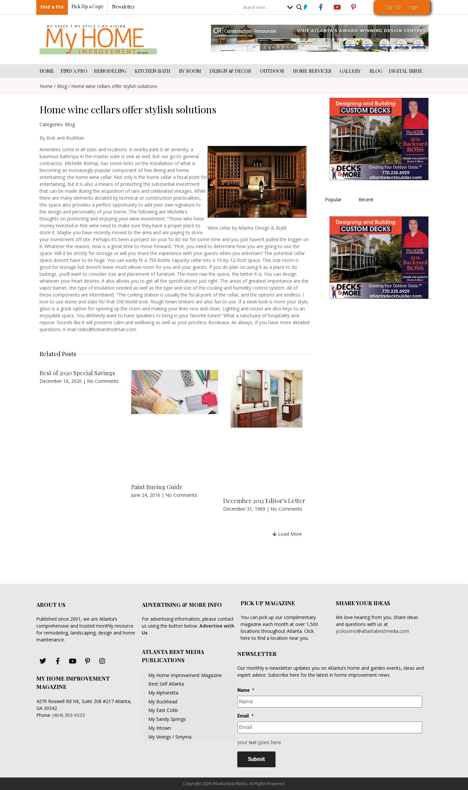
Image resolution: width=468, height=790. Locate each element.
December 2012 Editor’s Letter (264, 501)
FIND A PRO (74, 71)
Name (245, 690)
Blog (62, 86)
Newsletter (123, 7)
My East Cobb (163, 710)
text (253, 742)
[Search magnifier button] (299, 7)
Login (413, 7)
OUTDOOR (273, 71)
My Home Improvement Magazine (185, 675)
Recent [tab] (366, 199)
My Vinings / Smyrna (169, 737)
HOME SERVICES (313, 71)
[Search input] (263, 7)
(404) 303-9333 (68, 715)
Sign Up (393, 7)
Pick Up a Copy (87, 7)
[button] (287, 533)
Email (245, 716)
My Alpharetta (163, 693)
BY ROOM (191, 71)
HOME (47, 71)
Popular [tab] (333, 199)
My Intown (159, 728)
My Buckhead (162, 701)
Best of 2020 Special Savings (77, 373)
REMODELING (111, 71)
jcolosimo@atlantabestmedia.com (372, 631)
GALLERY (351, 71)
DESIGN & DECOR (231, 71)
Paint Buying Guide (157, 487)
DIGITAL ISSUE (406, 71)
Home (46, 86)
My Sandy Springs (167, 719)
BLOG (375, 71)
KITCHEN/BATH (153, 71)
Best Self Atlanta (166, 684)
